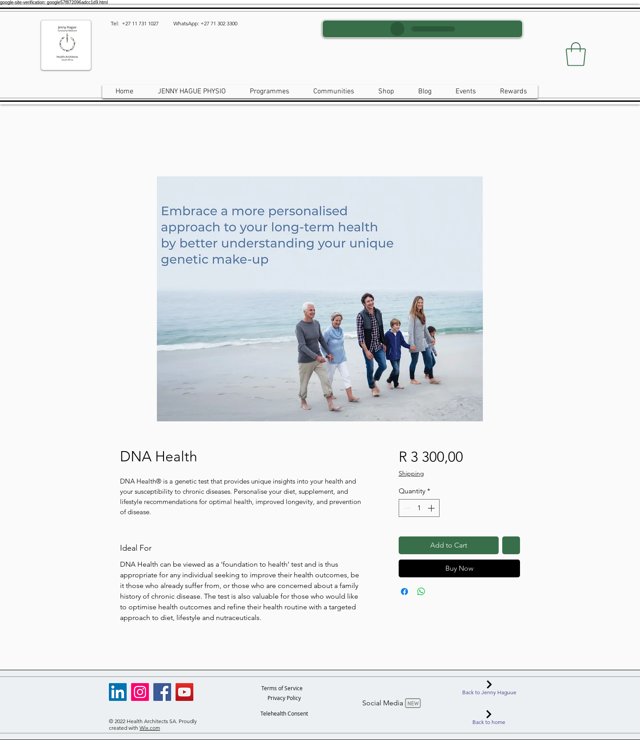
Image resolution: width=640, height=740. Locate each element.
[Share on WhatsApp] (421, 591)
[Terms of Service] (282, 688)
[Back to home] (489, 718)
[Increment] (432, 508)
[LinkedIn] (118, 692)
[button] (576, 54)
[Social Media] (392, 703)
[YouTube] (184, 692)
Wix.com (150, 727)
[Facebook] (162, 692)
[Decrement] (406, 508)
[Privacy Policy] (284, 697)
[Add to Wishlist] (511, 545)
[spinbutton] (419, 508)
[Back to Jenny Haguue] (489, 688)
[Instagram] (140, 692)
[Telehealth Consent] (284, 713)
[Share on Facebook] (404, 591)
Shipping (411, 473)
